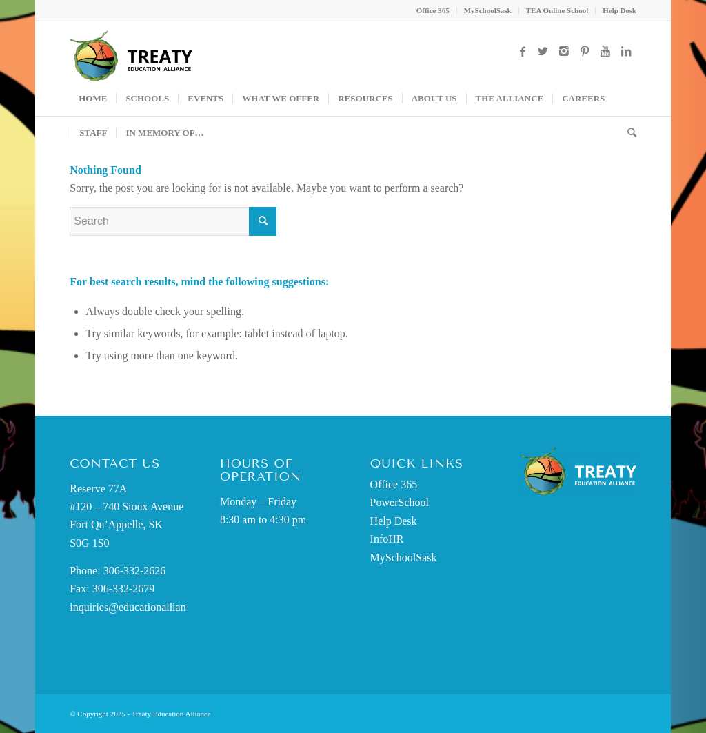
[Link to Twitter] (543, 51)
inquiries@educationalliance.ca (139, 607)
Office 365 (433, 10)
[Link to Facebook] (522, 51)
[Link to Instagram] (564, 51)
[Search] (627, 133)
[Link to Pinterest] (584, 51)
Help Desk (619, 10)
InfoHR (387, 539)
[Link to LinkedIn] (626, 51)
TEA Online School (557, 10)
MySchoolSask (488, 10)
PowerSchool (399, 502)
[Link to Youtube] (605, 51)
